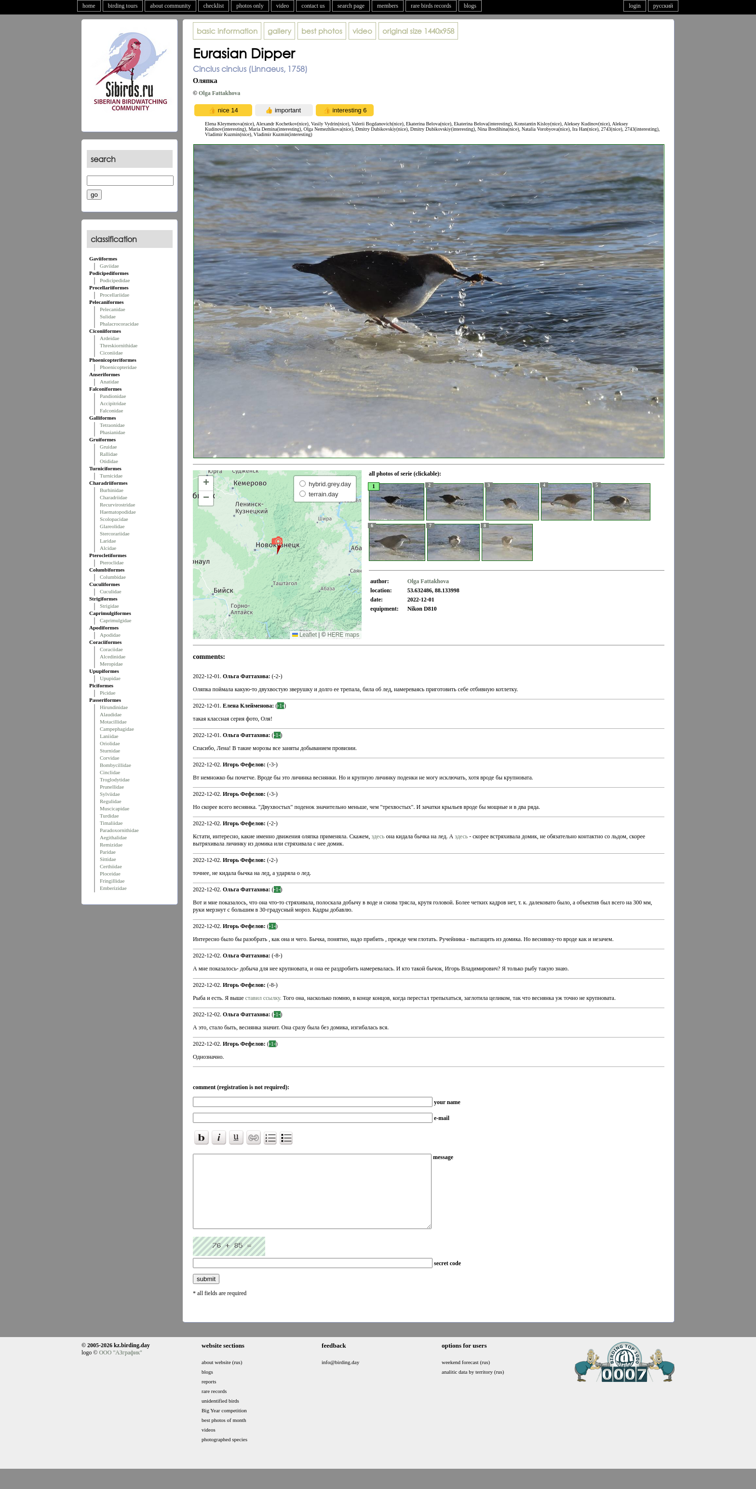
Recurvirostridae (117, 504)
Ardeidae (109, 338)
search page (351, 5)
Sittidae (108, 859)
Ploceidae (110, 873)
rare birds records (431, 5)
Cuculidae (111, 591)
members (387, 5)
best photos (321, 31)
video (282, 5)
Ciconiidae (111, 352)
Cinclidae (110, 772)
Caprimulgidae (115, 620)
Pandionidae (113, 396)
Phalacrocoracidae (119, 324)
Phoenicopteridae (118, 367)
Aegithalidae (113, 837)
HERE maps (343, 634)
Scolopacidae (114, 519)
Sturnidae (110, 750)
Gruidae (108, 447)
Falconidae (111, 410)
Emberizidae (113, 888)
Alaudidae (111, 714)
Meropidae (111, 664)
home (88, 5)
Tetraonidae (112, 425)
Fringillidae (112, 881)
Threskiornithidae (118, 345)
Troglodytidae (115, 779)
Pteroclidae (111, 562)
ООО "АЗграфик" (120, 1367)
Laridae (108, 541)
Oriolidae (110, 743)
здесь (378, 836)
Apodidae (110, 635)
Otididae (109, 461)
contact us (312, 5)
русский (663, 5)
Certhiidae (111, 866)
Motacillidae (113, 721)
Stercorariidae (115, 533)
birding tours (123, 5)
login (635, 5)
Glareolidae (112, 526)
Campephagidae (117, 729)
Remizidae (111, 844)
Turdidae (109, 816)
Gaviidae (109, 266)
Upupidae (110, 678)
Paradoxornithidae (119, 830)
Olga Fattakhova (219, 93)
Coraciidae (111, 649)
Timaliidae (111, 823)
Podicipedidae (115, 280)
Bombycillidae (115, 765)
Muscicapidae (114, 808)
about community (170, 5)
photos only (249, 5)
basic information (227, 31)
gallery (279, 31)
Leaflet (304, 634)
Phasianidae (112, 432)
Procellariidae (114, 295)
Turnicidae (111, 475)
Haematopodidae (118, 512)
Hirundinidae (114, 707)
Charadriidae (113, 497)
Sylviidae (110, 794)
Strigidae (109, 606)
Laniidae (109, 736)
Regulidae (111, 801)
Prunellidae (112, 787)
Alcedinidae (112, 656)
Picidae (107, 693)
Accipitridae (113, 403)
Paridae (108, 852)
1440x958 (418, 31)
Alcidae (108, 548)
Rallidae (109, 454)
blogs (470, 5)
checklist (213, 5)
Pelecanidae (112, 309)
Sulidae (108, 316)
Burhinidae (111, 490)
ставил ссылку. (263, 998)
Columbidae (113, 577)
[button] (277, 545)
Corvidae (109, 758)
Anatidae (109, 381)
